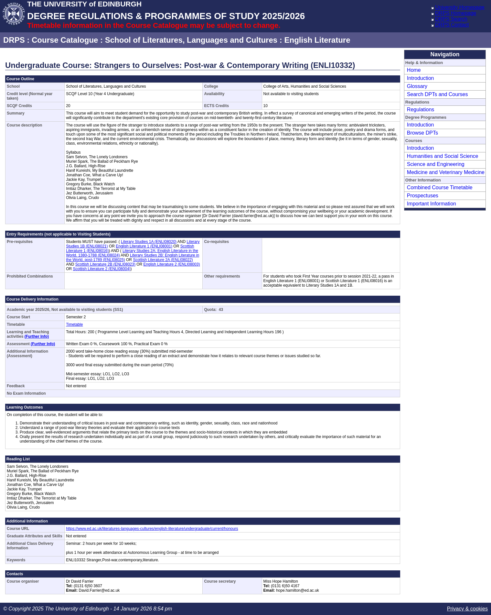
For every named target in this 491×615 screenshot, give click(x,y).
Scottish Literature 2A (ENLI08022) (163, 260)
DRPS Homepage (455, 13)
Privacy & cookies (467, 608)
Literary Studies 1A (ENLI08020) (148, 241)
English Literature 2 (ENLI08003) (172, 264)
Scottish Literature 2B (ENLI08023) (105, 264)
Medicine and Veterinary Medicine (446, 172)
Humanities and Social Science (442, 156)
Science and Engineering (435, 164)
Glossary (417, 86)
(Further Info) (37, 336)
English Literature (317, 40)
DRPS (14, 40)
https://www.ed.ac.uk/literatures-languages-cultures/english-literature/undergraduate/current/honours (152, 528)
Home (414, 70)
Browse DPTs (422, 133)
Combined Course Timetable (440, 187)
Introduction (420, 78)
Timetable (74, 324)
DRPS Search (451, 19)
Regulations (420, 109)
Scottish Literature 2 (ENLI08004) (101, 269)
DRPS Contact (452, 24)
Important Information (431, 203)
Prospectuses (422, 195)
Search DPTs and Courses (437, 94)
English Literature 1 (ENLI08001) (144, 246)
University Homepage (460, 7)
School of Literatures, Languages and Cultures (191, 40)
